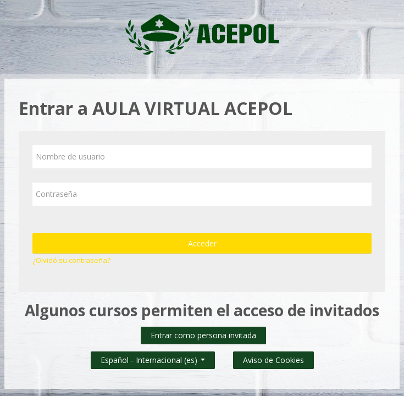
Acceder (202, 243)
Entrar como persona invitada (203, 335)
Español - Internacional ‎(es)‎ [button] (153, 358)
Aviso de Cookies (273, 360)
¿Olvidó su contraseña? (71, 260)
